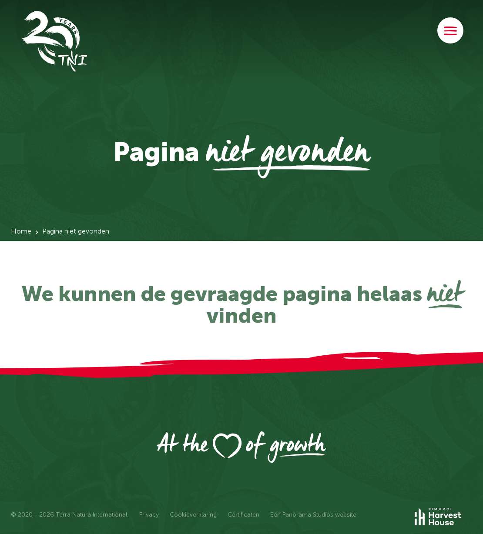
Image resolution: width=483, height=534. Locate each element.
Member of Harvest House (444, 516)
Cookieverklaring (193, 514)
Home (21, 231)
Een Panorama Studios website (313, 514)
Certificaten (243, 514)
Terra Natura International (54, 41)
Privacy (149, 514)
